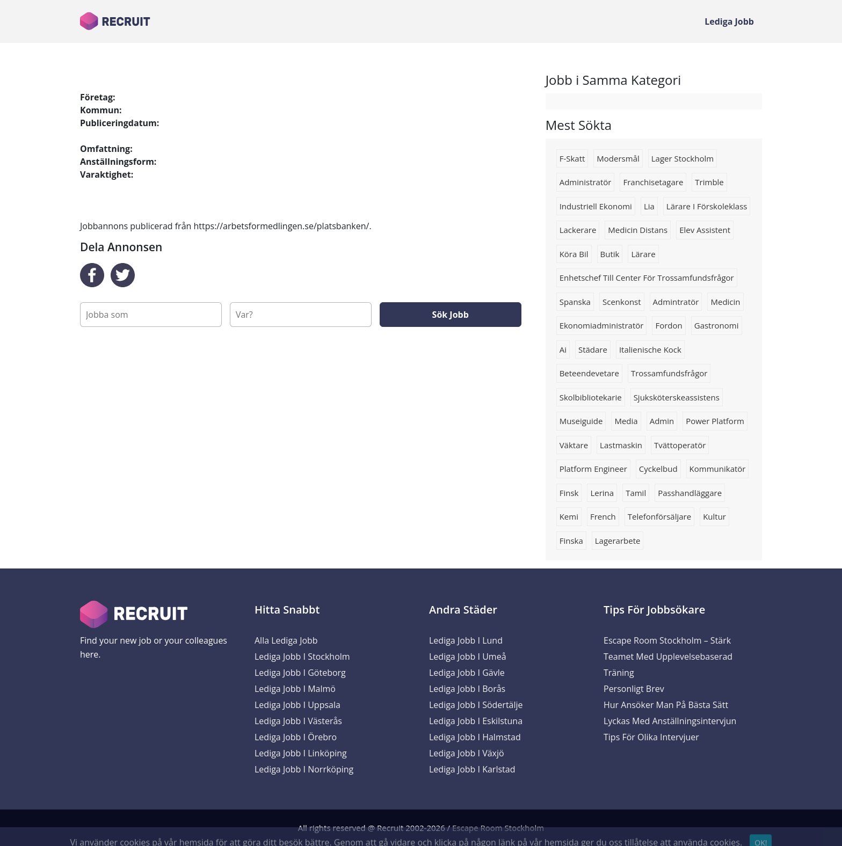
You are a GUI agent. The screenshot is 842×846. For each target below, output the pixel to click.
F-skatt (572, 158)
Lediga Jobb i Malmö (295, 689)
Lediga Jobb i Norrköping (304, 769)
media (625, 420)
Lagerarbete (618, 540)
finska (571, 540)
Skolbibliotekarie (591, 397)
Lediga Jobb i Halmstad (475, 737)
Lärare (643, 254)
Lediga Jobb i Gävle (467, 673)
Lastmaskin (621, 445)
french (603, 516)
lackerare (578, 229)
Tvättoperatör (680, 445)
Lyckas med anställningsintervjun (670, 721)
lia (649, 206)
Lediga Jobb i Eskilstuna (475, 721)
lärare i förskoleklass (706, 206)
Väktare (574, 445)
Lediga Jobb (729, 21)
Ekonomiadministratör (602, 325)
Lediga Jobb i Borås (467, 689)
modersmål (618, 158)
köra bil (574, 254)
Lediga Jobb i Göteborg (300, 673)
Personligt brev (634, 689)
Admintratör (676, 301)
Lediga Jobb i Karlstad (472, 769)
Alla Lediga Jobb (286, 640)
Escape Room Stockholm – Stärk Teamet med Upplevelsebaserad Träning (668, 656)
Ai (563, 349)
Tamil (636, 492)
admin (662, 420)
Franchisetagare (653, 182)
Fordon (668, 325)
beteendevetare (589, 373)
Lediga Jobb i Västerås (298, 721)
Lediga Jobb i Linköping (301, 753)
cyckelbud (658, 468)
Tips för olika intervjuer (651, 737)
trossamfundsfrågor (669, 373)
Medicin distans (637, 229)
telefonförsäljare (659, 516)
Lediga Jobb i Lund (466, 640)
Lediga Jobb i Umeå (467, 656)
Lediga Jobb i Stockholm (302, 656)
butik (610, 254)
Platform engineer (593, 468)
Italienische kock (650, 349)
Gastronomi (716, 325)
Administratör (586, 182)
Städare (592, 349)
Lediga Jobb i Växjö (466, 753)
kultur (714, 516)
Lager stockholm (682, 158)
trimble (709, 182)
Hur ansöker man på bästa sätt (666, 705)
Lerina (602, 492)
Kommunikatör (717, 468)
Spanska (575, 301)
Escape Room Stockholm (498, 827)
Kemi (569, 516)
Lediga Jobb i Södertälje (476, 705)
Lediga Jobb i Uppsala (297, 705)
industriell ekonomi (596, 206)
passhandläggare (690, 492)
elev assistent (704, 229)
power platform (715, 420)
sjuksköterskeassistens (677, 397)
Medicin (725, 301)
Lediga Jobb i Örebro (296, 737)
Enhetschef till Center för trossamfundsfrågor (647, 277)
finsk (569, 492)
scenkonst (622, 301)
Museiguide (581, 420)
